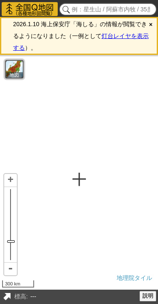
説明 (147, 296)
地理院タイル (134, 277)
